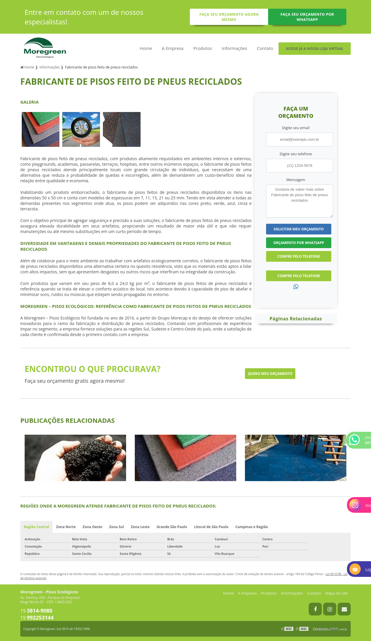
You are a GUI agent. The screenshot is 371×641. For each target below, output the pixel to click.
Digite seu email (296, 127)
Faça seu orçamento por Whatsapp (307, 17)
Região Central (36, 526)
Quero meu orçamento (270, 373)
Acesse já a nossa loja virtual (314, 48)
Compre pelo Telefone (298, 256)
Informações (234, 48)
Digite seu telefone (296, 153)
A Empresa (172, 48)
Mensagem (295, 179)
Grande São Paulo (172, 526)
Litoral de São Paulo (211, 526)
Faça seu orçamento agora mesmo (229, 17)
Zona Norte (66, 526)
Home (146, 48)
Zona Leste (140, 526)
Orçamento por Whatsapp (298, 242)
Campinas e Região (251, 526)
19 (36, 611)
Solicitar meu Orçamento (299, 229)
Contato (265, 48)
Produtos (202, 48)
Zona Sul (116, 526)
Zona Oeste (92, 526)
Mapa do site (336, 593)
